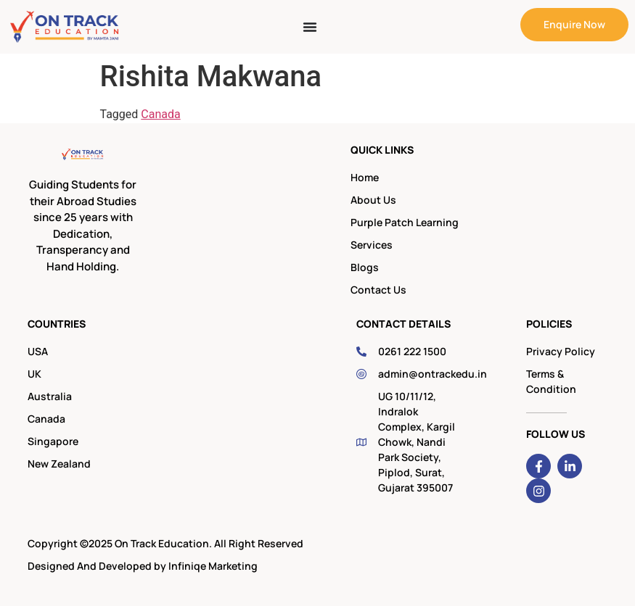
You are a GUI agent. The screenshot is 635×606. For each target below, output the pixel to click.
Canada (160, 114)
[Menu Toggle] (310, 27)
